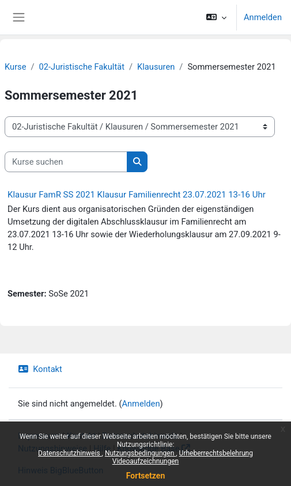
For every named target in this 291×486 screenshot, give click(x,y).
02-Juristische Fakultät (81, 67)
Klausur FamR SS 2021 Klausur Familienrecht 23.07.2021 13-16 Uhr (136, 194)
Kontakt (40, 369)
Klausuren (156, 67)
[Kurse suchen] (66, 161)
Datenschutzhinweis (70, 453)
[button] (216, 17)
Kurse (15, 67)
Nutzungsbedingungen (140, 453)
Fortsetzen (145, 475)
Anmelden (263, 17)
